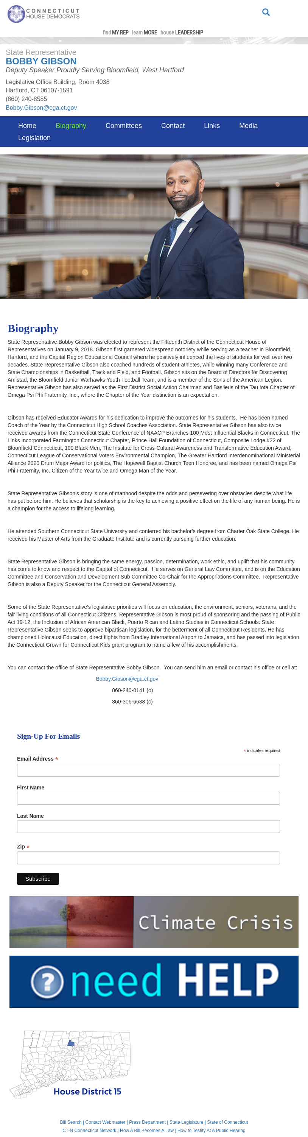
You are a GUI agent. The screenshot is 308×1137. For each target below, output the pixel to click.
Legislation (34, 138)
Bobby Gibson (41, 61)
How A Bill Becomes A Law (147, 1130)
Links (212, 125)
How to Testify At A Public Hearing (211, 1130)
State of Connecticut (227, 1122)
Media (248, 125)
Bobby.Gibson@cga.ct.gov (41, 107)
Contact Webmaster (106, 1122)
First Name (30, 788)
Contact (173, 125)
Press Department (147, 1122)
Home (27, 125)
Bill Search (70, 1122)
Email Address (37, 759)
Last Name (30, 816)
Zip (23, 846)
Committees (124, 125)
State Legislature (187, 1122)
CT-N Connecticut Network (89, 1130)
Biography (71, 125)
